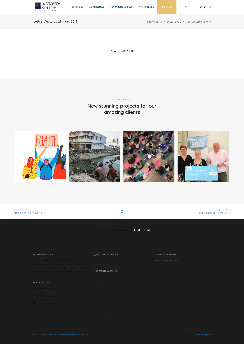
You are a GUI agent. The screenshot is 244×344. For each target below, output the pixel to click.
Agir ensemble (96, 7)
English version (39, 334)
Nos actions (76, 7)
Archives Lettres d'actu (198, 22)
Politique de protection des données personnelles (68, 334)
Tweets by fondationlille (167, 260)
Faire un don (166, 7)
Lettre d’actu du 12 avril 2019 (28, 212)
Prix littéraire (146, 7)
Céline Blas (175, 22)
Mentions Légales (203, 334)
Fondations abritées (121, 7)
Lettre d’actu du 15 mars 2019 (215, 212)
